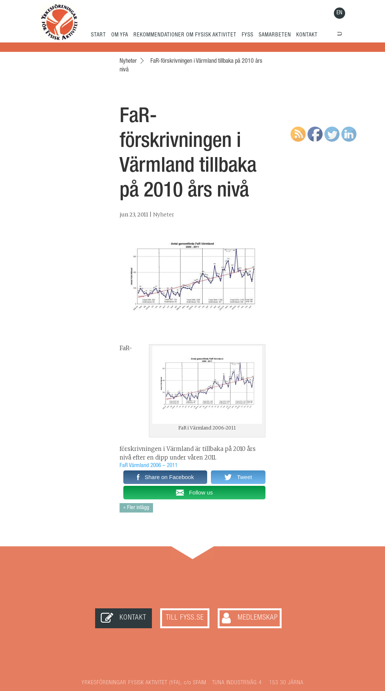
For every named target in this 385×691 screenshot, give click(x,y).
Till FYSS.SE (185, 617)
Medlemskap (258, 617)
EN (339, 13)
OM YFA (119, 35)
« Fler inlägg (136, 508)
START (98, 35)
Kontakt (133, 617)
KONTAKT (307, 35)
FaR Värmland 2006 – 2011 (148, 466)
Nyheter (163, 214)
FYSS (247, 35)
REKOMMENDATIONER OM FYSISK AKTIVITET (184, 35)
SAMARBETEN (275, 35)
